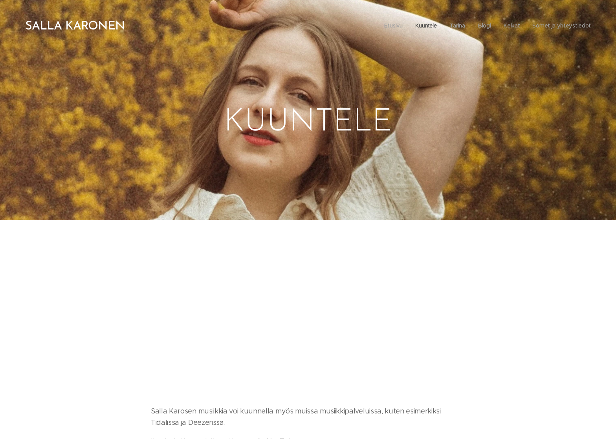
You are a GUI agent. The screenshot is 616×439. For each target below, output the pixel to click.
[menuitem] (388, 25)
